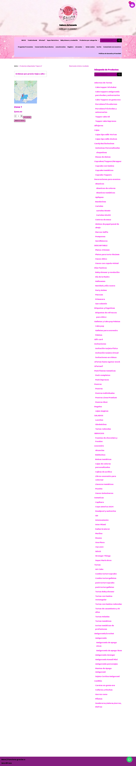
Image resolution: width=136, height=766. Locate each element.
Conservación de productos (44, 47)
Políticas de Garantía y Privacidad (110, 53)
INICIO (23, 40)
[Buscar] (119, 40)
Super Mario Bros (53, 40)
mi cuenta (79, 47)
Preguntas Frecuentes (25, 47)
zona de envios (61, 47)
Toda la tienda (32, 40)
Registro (70, 47)
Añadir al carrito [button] (20, 120)
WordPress (6, 763)
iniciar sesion (90, 47)
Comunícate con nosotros (112, 47)
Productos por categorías (89, 40)
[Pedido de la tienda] (30, 74)
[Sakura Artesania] (68, 18)
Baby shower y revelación (69, 40)
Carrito (99, 47)
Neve (3, 759)
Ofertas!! (42, 40)
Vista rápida (27, 117)
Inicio (16, 66)
